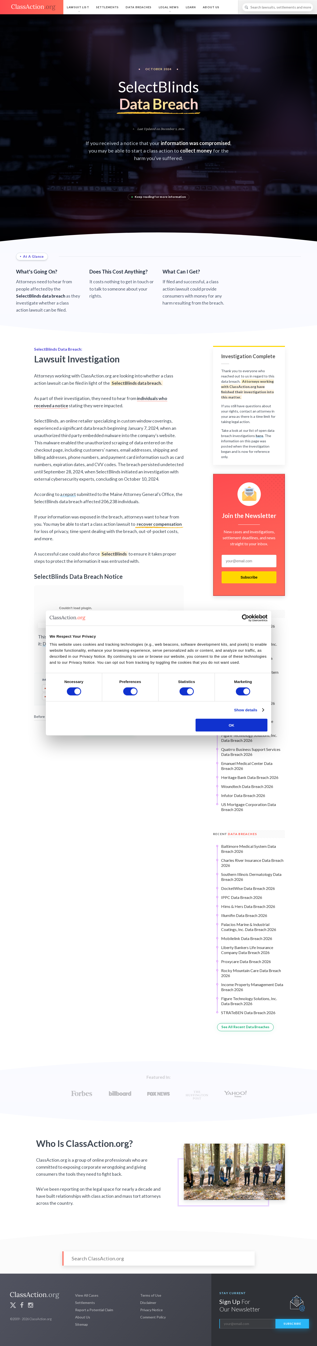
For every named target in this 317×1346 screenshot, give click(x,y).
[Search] (277, 7)
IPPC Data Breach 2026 (241, 897)
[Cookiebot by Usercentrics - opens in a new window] (245, 618)
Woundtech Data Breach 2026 (247, 786)
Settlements (107, 7)
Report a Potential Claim (94, 1310)
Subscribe (249, 577)
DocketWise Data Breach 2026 (248, 888)
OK (231, 725)
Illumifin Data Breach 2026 (244, 915)
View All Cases (86, 1295)
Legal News (169, 7)
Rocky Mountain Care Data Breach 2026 (251, 973)
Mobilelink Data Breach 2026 (246, 938)
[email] (249, 561)
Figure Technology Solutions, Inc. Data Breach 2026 (249, 738)
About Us (211, 7)
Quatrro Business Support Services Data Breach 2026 (250, 752)
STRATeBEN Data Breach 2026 (248, 1012)
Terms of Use (150, 1295)
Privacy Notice (151, 1310)
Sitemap (81, 1324)
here (259, 436)
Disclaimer (148, 1302)
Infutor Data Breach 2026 (243, 795)
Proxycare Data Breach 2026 (246, 961)
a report (68, 494)
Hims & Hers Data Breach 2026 (248, 906)
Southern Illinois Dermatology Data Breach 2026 (251, 877)
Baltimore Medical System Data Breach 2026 (248, 849)
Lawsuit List (78, 7)
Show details (245, 710)
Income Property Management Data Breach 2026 (252, 987)
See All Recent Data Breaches (245, 1027)
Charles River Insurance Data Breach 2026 (252, 863)
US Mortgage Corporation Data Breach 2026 (248, 807)
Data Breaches (139, 7)
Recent (235, 834)
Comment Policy (153, 1317)
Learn (191, 7)
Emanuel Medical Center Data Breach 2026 (246, 766)
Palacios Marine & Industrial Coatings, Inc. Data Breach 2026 (248, 927)
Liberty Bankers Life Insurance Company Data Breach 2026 (247, 950)
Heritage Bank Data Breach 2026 (249, 777)
